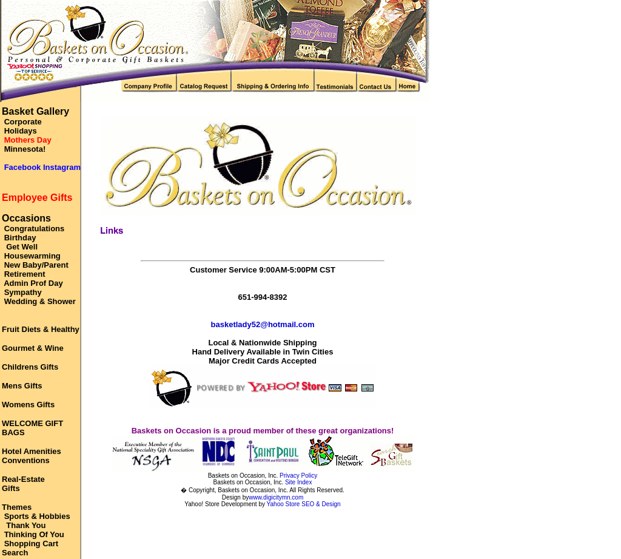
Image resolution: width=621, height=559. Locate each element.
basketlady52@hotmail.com (263, 324)
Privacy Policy (298, 475)
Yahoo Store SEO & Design (304, 504)
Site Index (298, 482)
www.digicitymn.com (276, 497)
